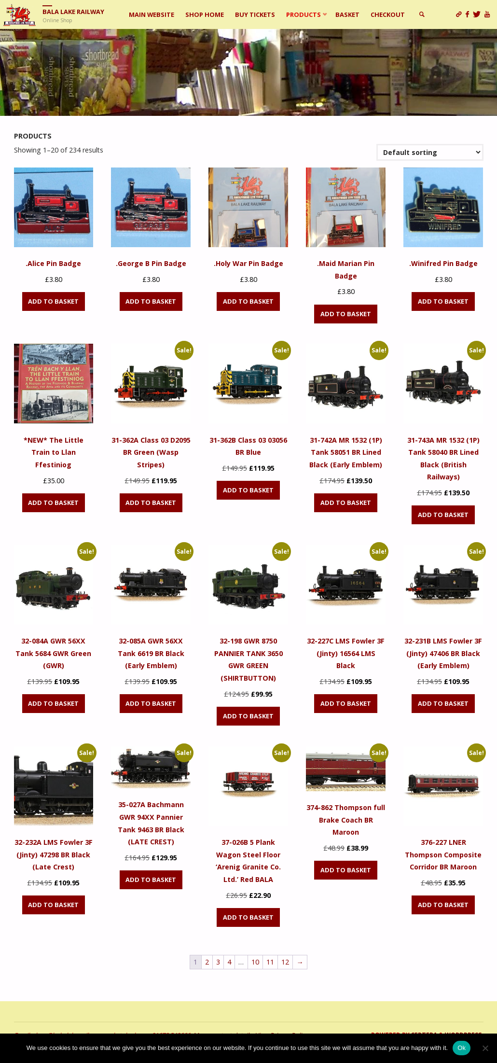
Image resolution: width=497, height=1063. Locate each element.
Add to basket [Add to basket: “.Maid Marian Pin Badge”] (345, 313)
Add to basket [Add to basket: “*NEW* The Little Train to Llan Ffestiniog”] (53, 502)
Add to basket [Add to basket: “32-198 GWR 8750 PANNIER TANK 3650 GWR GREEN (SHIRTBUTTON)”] (248, 716)
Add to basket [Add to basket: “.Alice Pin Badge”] (53, 301)
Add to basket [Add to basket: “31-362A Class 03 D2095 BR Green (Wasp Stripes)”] (150, 502)
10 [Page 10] (255, 961)
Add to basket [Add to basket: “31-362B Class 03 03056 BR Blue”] (248, 490)
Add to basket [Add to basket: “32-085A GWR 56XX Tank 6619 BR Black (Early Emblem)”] (150, 703)
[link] (422, 14)
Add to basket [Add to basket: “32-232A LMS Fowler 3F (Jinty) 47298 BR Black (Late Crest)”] (53, 904)
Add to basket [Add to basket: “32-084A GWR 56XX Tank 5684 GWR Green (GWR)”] (53, 703)
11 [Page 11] (270, 961)
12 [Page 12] (285, 961)
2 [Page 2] (207, 961)
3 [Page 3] (218, 961)
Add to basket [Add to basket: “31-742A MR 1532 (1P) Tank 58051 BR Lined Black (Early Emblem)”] (345, 502)
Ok (461, 1047)
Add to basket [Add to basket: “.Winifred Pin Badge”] (443, 301)
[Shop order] (429, 152)
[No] (485, 1048)
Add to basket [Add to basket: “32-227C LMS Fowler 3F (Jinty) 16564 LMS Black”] (345, 703)
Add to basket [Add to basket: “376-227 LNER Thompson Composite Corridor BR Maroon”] (443, 904)
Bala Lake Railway (73, 11)
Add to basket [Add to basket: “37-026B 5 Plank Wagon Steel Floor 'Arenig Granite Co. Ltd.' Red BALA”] (248, 917)
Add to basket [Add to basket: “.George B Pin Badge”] (150, 301)
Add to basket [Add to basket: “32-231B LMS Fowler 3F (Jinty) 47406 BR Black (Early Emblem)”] (443, 703)
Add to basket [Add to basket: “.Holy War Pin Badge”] (248, 301)
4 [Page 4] (229, 961)
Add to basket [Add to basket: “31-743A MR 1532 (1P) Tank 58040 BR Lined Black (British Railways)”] (443, 514)
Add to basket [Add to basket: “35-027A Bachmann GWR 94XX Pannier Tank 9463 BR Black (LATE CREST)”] (150, 879)
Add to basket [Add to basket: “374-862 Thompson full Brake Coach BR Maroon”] (345, 870)
